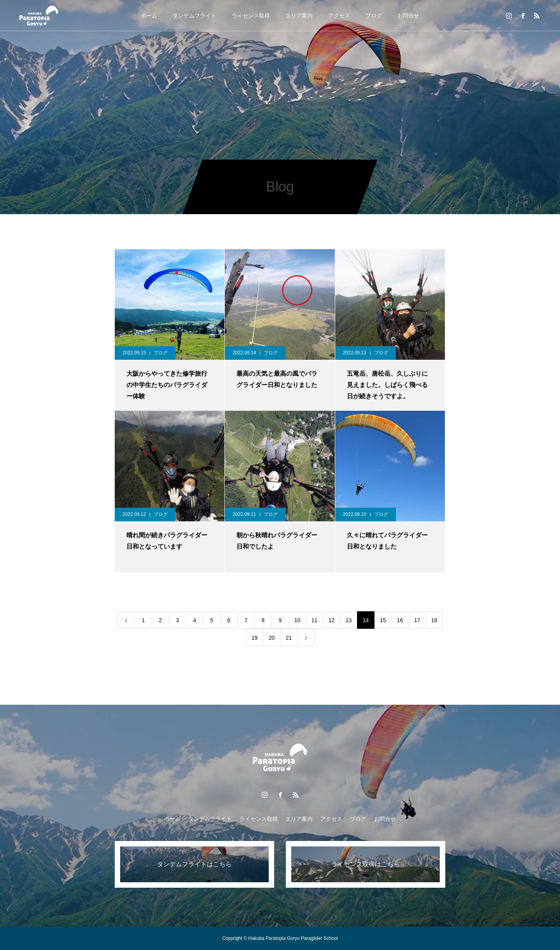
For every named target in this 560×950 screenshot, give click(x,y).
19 (255, 638)
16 (400, 620)
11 (315, 620)
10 (297, 620)
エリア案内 (299, 15)
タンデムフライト (194, 15)
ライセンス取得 (251, 15)
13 (349, 620)
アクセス (339, 15)
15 (383, 620)
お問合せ (408, 15)
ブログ (374, 15)
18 (434, 620)
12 (332, 620)
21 (289, 638)
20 (272, 638)
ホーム (149, 15)
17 (417, 620)
